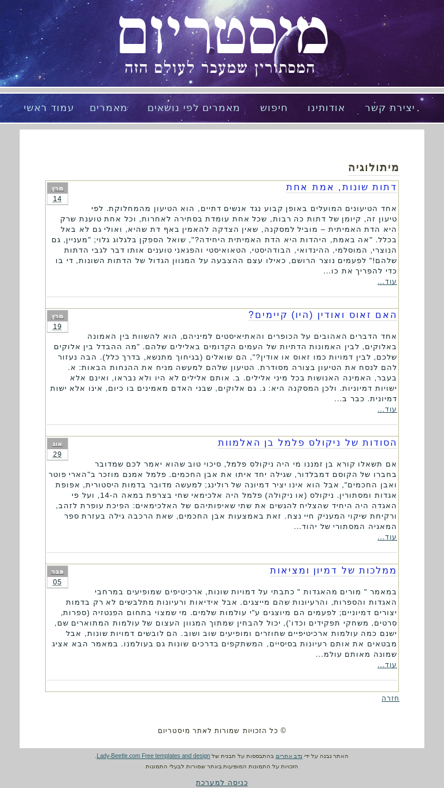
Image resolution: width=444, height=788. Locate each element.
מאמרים (109, 107)
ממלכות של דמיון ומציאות (333, 570)
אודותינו (326, 107)
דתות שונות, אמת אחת (341, 187)
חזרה (390, 698)
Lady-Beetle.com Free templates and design (153, 756)
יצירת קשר (390, 107)
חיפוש (274, 107)
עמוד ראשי (49, 107)
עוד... (387, 282)
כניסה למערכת (221, 783)
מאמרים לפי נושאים (193, 107)
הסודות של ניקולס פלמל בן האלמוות (307, 442)
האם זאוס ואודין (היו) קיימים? (323, 315)
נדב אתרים (289, 756)
